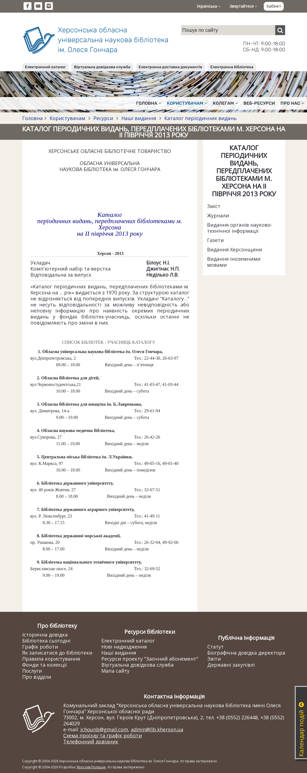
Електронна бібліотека (231, 67)
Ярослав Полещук (91, 767)
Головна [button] (148, 103)
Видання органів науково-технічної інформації (239, 228)
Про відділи (36, 676)
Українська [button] (208, 6)
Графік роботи (40, 646)
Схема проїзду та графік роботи (102, 735)
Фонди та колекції (44, 664)
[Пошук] (280, 30)
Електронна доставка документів (170, 67)
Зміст (213, 206)
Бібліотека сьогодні (46, 640)
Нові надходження (124, 646)
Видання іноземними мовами (233, 262)
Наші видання (138, 118)
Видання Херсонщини (234, 249)
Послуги (32, 670)
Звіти (214, 658)
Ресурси (103, 118)
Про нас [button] (292, 103)
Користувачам (67, 118)
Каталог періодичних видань (200, 118)
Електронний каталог (45, 67)
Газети (215, 240)
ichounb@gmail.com (104, 729)
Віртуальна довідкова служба (102, 67)
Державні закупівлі (231, 664)
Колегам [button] (225, 103)
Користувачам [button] (187, 103)
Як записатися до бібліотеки (57, 652)
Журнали (218, 215)
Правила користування (51, 658)
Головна (32, 118)
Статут (215, 646)
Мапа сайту (115, 670)
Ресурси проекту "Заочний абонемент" (149, 658)
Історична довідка (45, 634)
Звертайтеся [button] (243, 6)
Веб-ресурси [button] (259, 103)
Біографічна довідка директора (246, 652)
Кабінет (273, 6)
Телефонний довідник (90, 741)
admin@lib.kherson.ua (157, 729)
